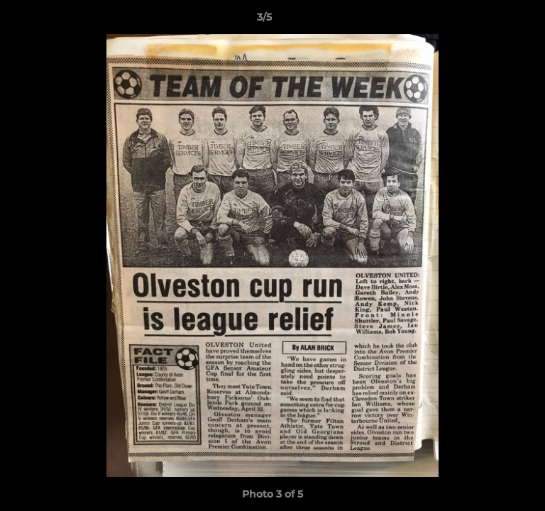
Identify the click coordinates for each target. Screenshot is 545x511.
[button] (493, 20)
